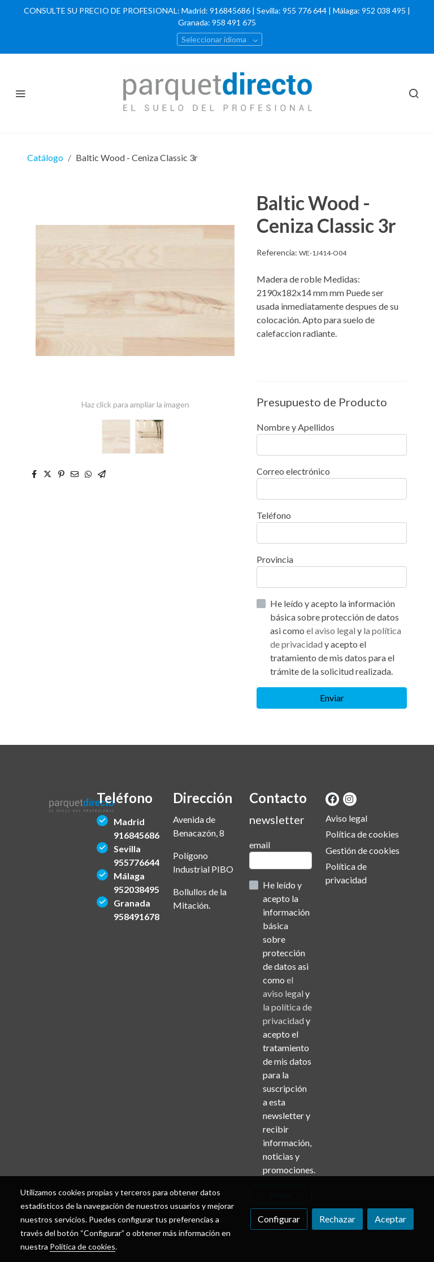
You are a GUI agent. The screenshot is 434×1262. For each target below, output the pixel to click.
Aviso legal (346, 818)
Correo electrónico (293, 471)
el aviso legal (331, 630)
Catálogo (45, 157)
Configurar (279, 1218)
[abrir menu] (20, 93)
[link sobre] (52, 803)
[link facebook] (332, 798)
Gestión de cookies (363, 850)
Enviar (332, 697)
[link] (217, 93)
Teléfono (274, 515)
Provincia (275, 559)
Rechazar (337, 1218)
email (259, 844)
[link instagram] (349, 798)
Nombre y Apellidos (296, 427)
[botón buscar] (413, 93)
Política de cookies (362, 834)
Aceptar (390, 1218)
